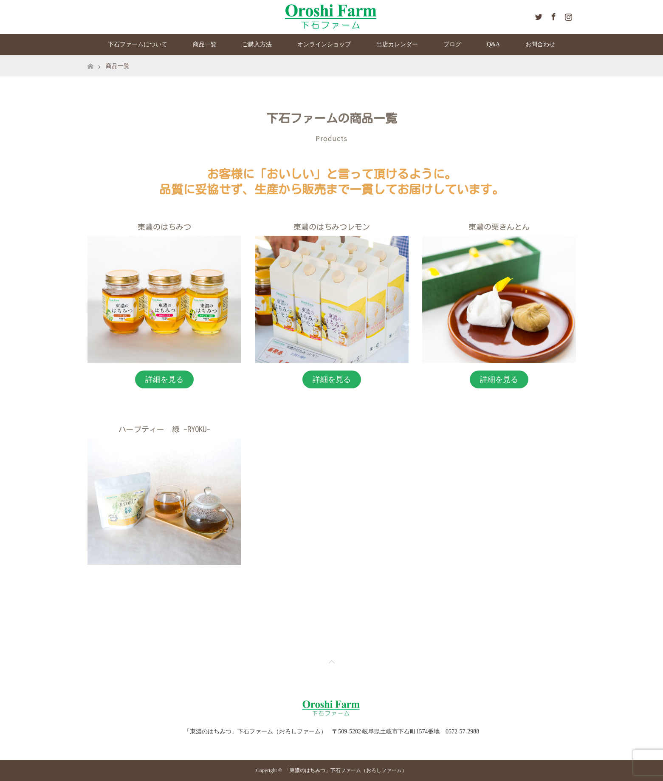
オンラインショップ (324, 44)
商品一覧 (205, 44)
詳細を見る (164, 379)
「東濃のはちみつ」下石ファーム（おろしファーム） (346, 770)
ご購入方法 (257, 44)
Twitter (537, 15)
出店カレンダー (397, 44)
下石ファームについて (137, 44)
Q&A (493, 44)
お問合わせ (540, 44)
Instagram (567, 15)
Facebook (552, 15)
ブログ (452, 44)
